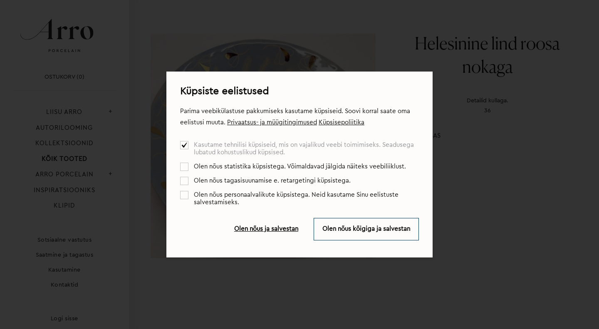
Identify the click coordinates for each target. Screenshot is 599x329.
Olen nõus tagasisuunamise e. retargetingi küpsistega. (272, 181)
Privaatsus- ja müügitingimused (272, 122)
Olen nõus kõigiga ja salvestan (366, 229)
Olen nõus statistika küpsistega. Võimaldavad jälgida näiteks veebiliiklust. (300, 166)
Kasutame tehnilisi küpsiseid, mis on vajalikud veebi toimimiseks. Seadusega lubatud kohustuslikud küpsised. (304, 149)
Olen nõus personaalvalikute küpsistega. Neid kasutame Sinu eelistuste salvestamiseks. (296, 198)
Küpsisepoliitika (341, 122)
